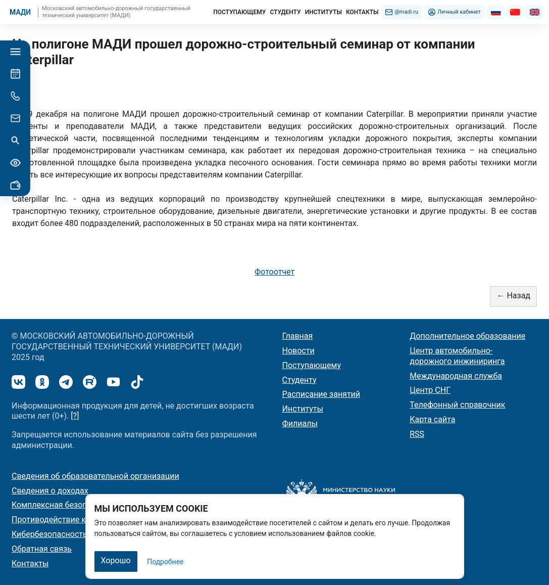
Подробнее (165, 562)
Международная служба (456, 376)
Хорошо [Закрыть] (116, 560)
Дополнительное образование (467, 336)
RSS (417, 434)
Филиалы (300, 423)
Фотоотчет (274, 272)
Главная (297, 336)
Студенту (299, 380)
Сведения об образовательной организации (95, 476)
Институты (302, 409)
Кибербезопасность (49, 534)
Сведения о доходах (50, 491)
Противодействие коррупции (67, 519)
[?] (75, 416)
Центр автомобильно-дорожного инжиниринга (457, 356)
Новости (298, 350)
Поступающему (311, 365)
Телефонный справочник (457, 405)
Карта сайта (432, 419)
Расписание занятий (321, 394)
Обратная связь (42, 549)
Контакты (30, 563)
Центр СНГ (430, 390)
